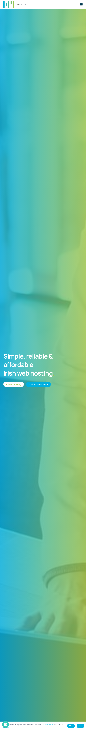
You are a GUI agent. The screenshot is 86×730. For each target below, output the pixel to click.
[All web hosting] (13, 384)
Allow (71, 726)
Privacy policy (48, 724)
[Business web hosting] (38, 384)
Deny (80, 726)
